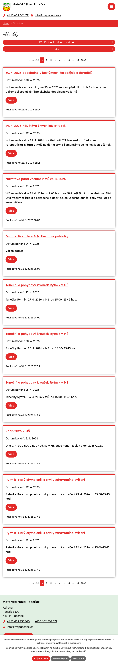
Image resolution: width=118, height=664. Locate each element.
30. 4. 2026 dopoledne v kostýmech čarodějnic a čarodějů (49, 73)
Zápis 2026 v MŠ (18, 431)
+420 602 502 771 (18, 15)
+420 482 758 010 (18, 621)
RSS (84, 48)
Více (11, 100)
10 (69, 60)
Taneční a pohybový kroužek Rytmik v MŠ (37, 285)
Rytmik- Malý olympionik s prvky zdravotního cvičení (45, 480)
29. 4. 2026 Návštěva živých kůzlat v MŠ (36, 126)
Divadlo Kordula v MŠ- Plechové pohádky (37, 236)
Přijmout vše (41, 658)
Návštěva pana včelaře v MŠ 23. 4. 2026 (36, 179)
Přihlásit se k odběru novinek (76, 42)
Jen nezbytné (60, 658)
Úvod (6, 23)
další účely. (75, 643)
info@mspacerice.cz (48, 15)
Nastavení (78, 658)
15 (78, 60)
